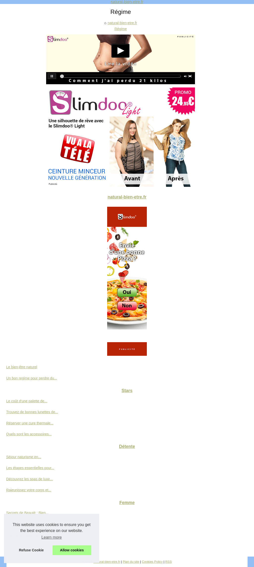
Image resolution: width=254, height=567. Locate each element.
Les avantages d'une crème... (29, 524)
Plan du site (131, 562)
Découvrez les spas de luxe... (29, 479)
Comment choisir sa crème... (29, 535)
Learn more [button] (51, 537)
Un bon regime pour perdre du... (31, 378)
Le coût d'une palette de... (26, 401)
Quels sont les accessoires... (29, 434)
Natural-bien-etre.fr (107, 562)
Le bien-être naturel (21, 367)
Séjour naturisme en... (23, 457)
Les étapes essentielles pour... (30, 468)
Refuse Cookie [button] (31, 550)
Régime (121, 29)
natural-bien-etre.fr (122, 23)
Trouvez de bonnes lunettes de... (32, 412)
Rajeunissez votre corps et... (28, 490)
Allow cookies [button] (72, 550)
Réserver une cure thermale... (29, 423)
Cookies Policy (152, 562)
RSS (168, 562)
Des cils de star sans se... (26, 546)
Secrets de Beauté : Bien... (27, 513)
